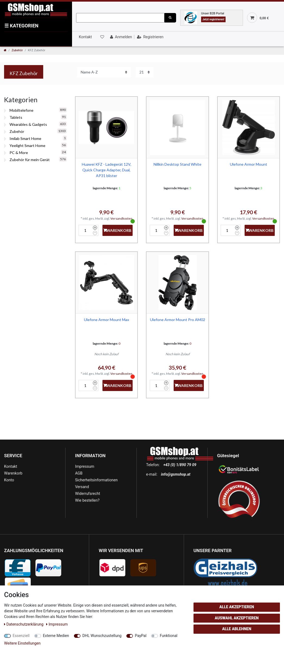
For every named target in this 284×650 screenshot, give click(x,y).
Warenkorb (13, 473)
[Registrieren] (149, 37)
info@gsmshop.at (175, 474)
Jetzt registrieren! (213, 19)
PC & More (19, 152)
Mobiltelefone (21, 110)
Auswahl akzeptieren (237, 618)
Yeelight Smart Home (27, 145)
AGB (78, 473)
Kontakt (85, 37)
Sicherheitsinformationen (96, 480)
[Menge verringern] (95, 233)
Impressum (84, 466)
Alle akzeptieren (236, 607)
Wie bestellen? (87, 500)
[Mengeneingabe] (85, 230)
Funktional (168, 635)
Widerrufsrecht (87, 493)
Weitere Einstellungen (22, 643)
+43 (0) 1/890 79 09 (179, 465)
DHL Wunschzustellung (101, 635)
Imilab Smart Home (25, 138)
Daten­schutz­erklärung (24, 624)
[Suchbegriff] (120, 18)
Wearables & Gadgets (28, 124)
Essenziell (21, 635)
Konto (9, 480)
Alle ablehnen (236, 629)
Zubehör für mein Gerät (30, 159)
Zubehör (17, 50)
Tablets (16, 117)
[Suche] (170, 18)
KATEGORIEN (21, 25)
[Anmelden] (120, 37)
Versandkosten (121, 218)
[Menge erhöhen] (95, 228)
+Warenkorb (117, 230)
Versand (82, 487)
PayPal (140, 635)
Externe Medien (56, 635)
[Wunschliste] (101, 37)
